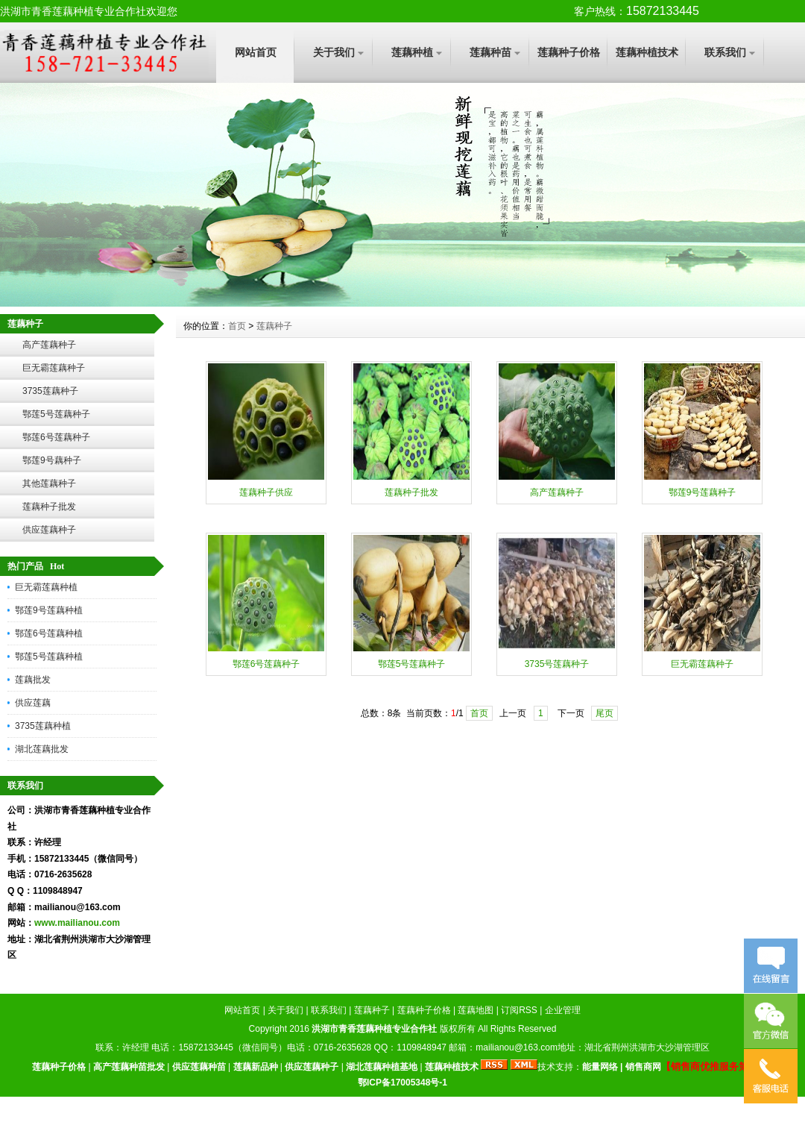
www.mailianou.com (77, 923)
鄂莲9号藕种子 (51, 460)
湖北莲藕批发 (42, 749)
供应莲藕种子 (49, 529)
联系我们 (725, 52)
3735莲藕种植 (43, 726)
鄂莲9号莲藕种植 (49, 610)
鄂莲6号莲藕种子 (56, 437)
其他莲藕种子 (49, 483)
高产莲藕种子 (49, 344)
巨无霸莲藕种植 (46, 587)
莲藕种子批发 (49, 506)
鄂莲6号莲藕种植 (49, 633)
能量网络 (600, 1067)
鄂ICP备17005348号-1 (402, 1082)
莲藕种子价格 (568, 52)
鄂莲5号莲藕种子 (56, 414)
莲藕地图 (475, 1010)
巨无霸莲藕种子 (53, 368)
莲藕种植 (412, 52)
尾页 (604, 713)
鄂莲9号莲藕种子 (702, 492)
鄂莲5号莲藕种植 (49, 656)
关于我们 (334, 52)
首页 (237, 326)
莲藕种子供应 (266, 492)
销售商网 (643, 1067)
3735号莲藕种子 (557, 664)
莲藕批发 (33, 679)
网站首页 (256, 52)
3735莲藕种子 (50, 391)
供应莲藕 (33, 703)
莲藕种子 (274, 326)
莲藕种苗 (490, 52)
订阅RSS (519, 1010)
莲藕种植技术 (647, 52)
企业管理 (563, 1010)
